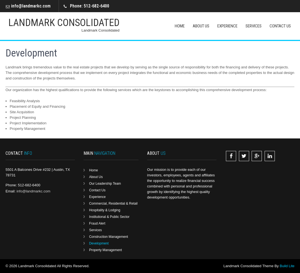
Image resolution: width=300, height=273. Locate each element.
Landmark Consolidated (63, 23)
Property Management (105, 250)
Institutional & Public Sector (109, 217)
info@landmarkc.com (31, 6)
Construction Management (108, 237)
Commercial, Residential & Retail (113, 203)
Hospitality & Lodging (104, 210)
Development (99, 243)
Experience (227, 26)
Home (180, 26)
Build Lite (287, 266)
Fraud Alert (97, 223)
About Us (201, 26)
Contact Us (280, 26)
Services (254, 26)
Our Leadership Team (105, 184)
